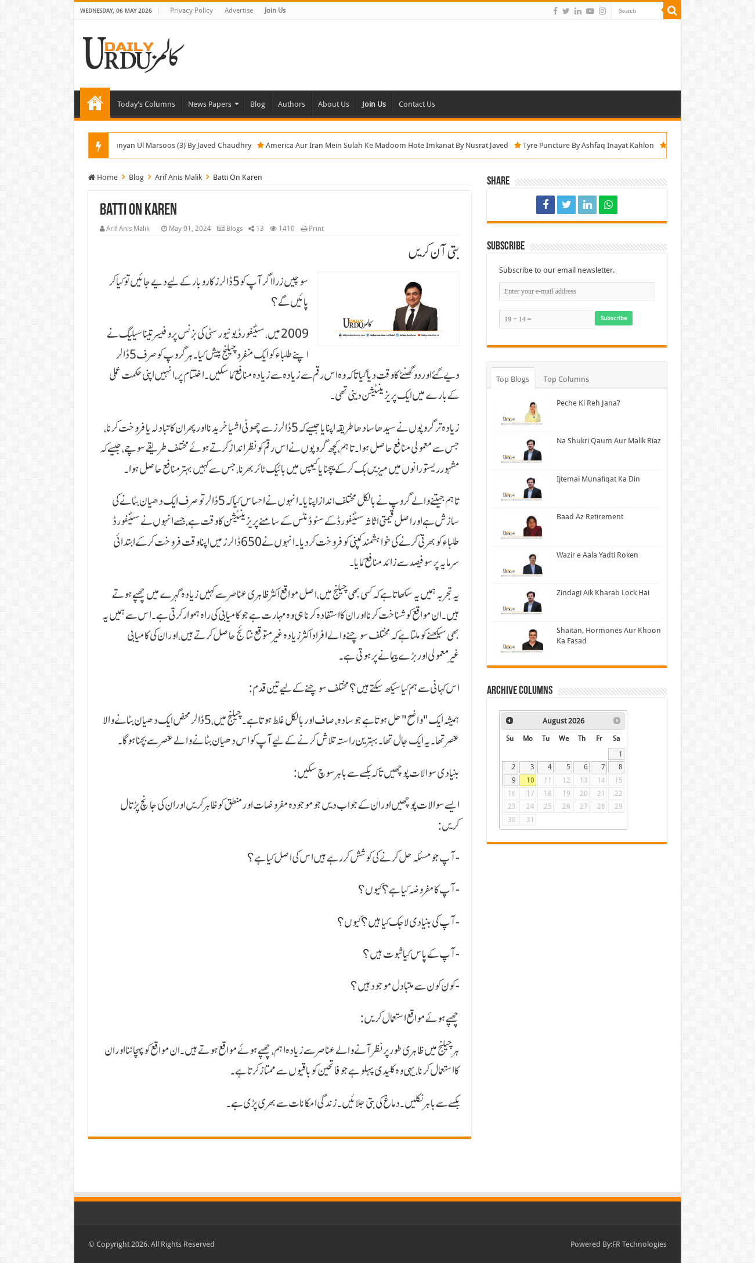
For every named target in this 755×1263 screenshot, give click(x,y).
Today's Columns (146, 104)
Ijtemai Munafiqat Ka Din (598, 479)
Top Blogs (512, 379)
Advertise (239, 10)
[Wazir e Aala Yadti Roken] (522, 565)
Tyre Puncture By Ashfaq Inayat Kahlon (604, 145)
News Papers (210, 104)
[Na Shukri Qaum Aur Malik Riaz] (522, 451)
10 (530, 780)
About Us (333, 104)
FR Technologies (639, 1244)
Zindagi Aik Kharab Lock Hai (603, 592)
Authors (291, 104)
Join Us (275, 10)
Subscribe (614, 318)
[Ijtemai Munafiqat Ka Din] (522, 489)
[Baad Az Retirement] (522, 527)
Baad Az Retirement (590, 516)
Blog (257, 104)
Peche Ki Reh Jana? (588, 403)
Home (95, 103)
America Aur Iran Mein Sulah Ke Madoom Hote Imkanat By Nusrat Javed (403, 145)
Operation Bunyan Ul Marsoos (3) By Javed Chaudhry (178, 145)
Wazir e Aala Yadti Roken (597, 555)
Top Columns (566, 379)
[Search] (672, 10)
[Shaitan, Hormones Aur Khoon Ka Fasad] (522, 640)
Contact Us (417, 104)
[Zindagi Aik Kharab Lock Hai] (522, 603)
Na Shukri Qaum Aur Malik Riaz (609, 440)
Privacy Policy (191, 10)
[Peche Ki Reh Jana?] (522, 413)
